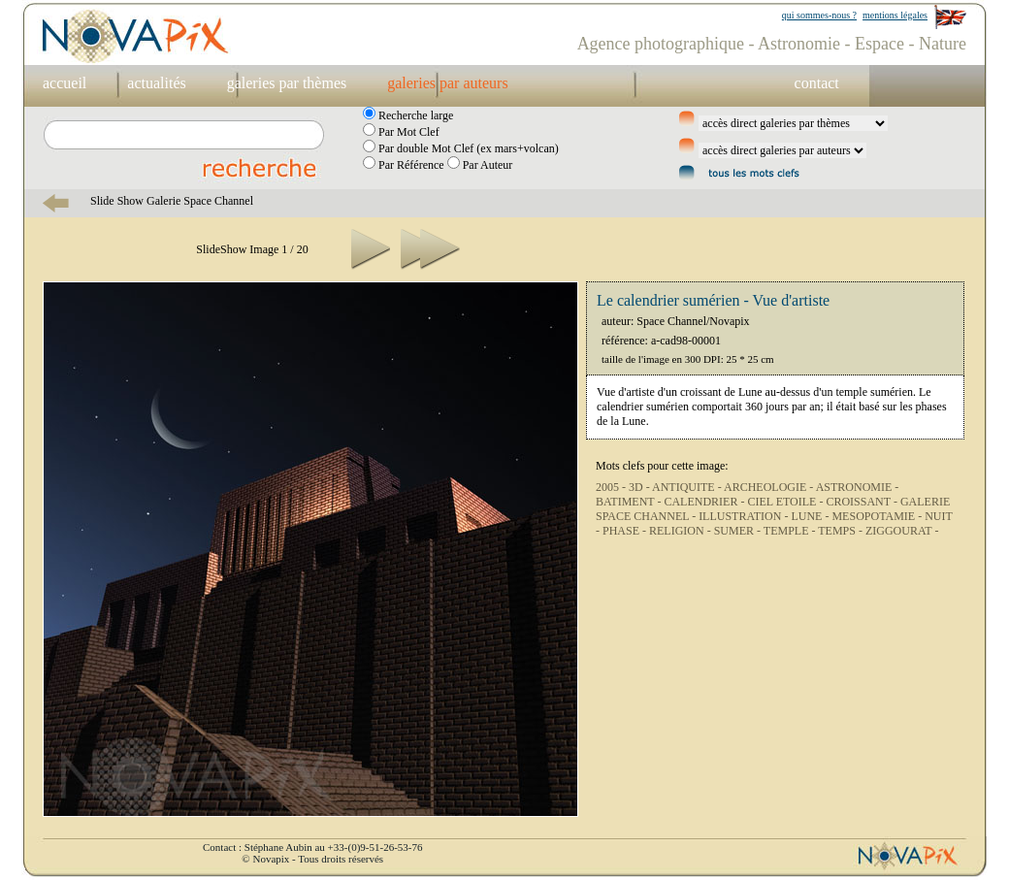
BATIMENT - (630, 501)
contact (817, 83)
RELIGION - (681, 531)
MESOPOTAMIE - (878, 516)
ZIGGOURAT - (901, 531)
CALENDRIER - (705, 501)
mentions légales (895, 15)
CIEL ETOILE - (786, 501)
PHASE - (625, 531)
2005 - (612, 487)
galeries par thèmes (287, 83)
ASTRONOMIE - (857, 487)
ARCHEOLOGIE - (770, 487)
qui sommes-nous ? (819, 15)
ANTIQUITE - (688, 487)
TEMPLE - (791, 531)
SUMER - (739, 531)
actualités (156, 83)
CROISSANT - (862, 501)
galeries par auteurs (447, 83)
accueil (64, 83)
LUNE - (811, 516)
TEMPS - (841, 531)
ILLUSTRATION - (745, 516)
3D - (640, 487)
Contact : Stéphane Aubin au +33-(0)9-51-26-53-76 (312, 847)
